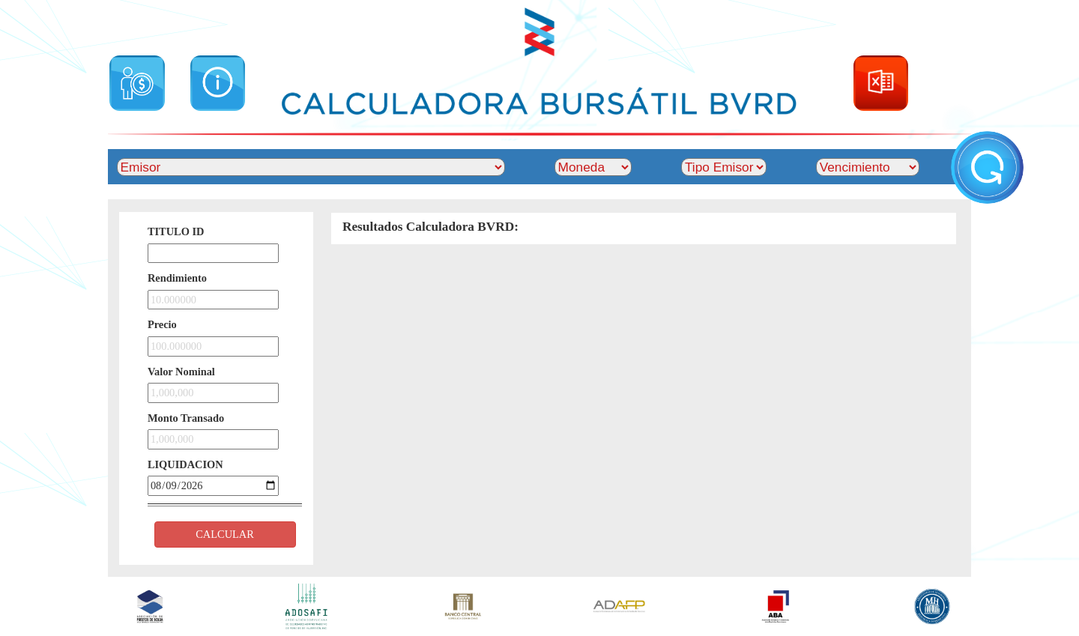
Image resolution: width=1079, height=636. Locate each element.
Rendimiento (177, 278)
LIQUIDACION (185, 464)
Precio (162, 324)
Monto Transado (186, 418)
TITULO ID (176, 231)
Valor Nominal (181, 372)
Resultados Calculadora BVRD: (430, 226)
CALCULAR (225, 534)
